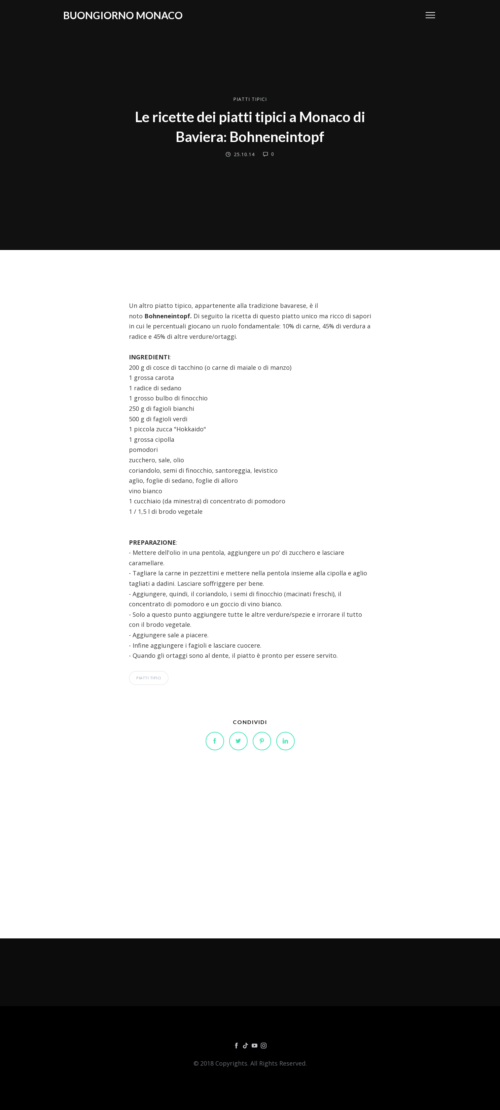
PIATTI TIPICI (250, 99)
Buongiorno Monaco (123, 15)
